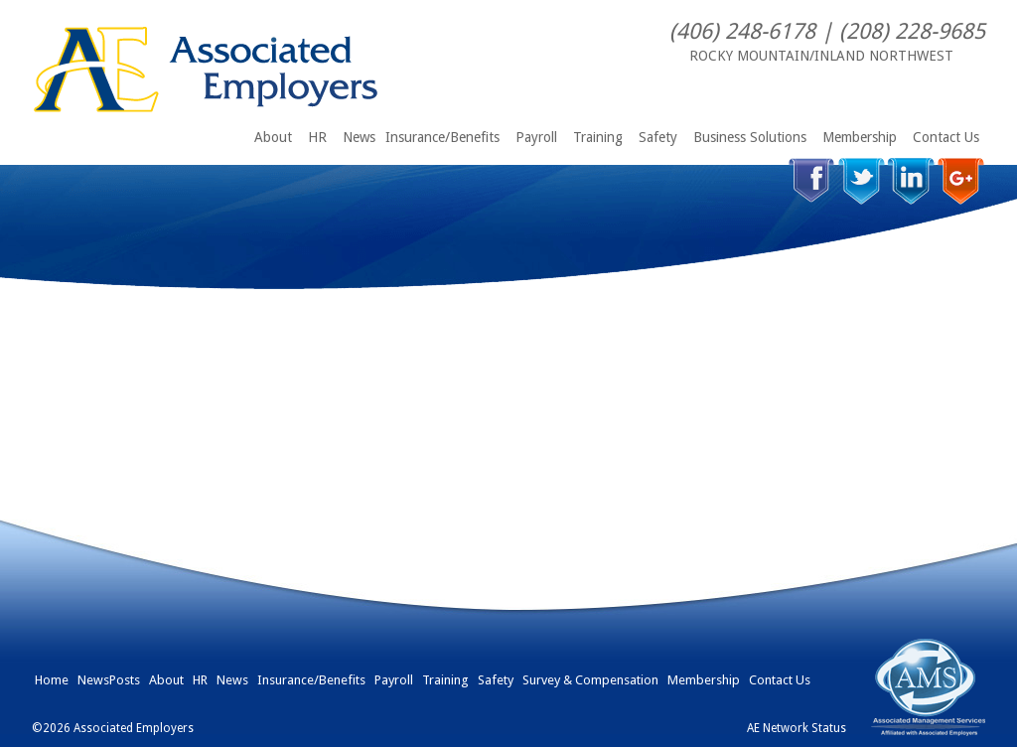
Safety (658, 137)
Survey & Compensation (590, 679)
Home (52, 679)
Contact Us (946, 137)
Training (598, 137)
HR (317, 137)
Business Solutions (749, 137)
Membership (859, 137)
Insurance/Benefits (442, 137)
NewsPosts (108, 679)
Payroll (536, 137)
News (359, 137)
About (273, 137)
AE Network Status (796, 728)
